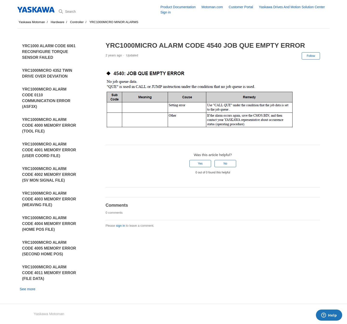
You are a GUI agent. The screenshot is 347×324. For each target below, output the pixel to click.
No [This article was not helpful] (225, 163)
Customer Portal (241, 7)
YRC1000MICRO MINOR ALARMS (113, 22)
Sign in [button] (165, 12)
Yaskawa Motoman (32, 22)
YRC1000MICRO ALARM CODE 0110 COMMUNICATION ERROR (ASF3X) (46, 98)
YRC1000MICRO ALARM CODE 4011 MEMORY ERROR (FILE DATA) (49, 273)
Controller (77, 22)
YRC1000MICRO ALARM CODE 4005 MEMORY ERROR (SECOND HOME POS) (49, 248)
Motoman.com (212, 7)
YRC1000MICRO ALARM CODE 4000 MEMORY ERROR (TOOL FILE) (49, 125)
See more (27, 289)
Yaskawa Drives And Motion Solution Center (292, 7)
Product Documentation (178, 7)
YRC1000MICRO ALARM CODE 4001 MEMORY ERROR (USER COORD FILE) (49, 150)
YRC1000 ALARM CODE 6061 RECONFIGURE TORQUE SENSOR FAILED (49, 52)
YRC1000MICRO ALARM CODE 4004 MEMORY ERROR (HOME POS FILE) (49, 223)
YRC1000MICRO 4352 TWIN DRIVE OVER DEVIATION (47, 73)
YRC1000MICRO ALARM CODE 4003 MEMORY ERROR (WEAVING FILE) (49, 199)
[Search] (107, 11)
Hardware (57, 22)
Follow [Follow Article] (311, 56)
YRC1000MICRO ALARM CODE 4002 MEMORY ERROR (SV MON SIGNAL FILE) (49, 174)
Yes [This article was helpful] (200, 163)
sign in (120, 225)
